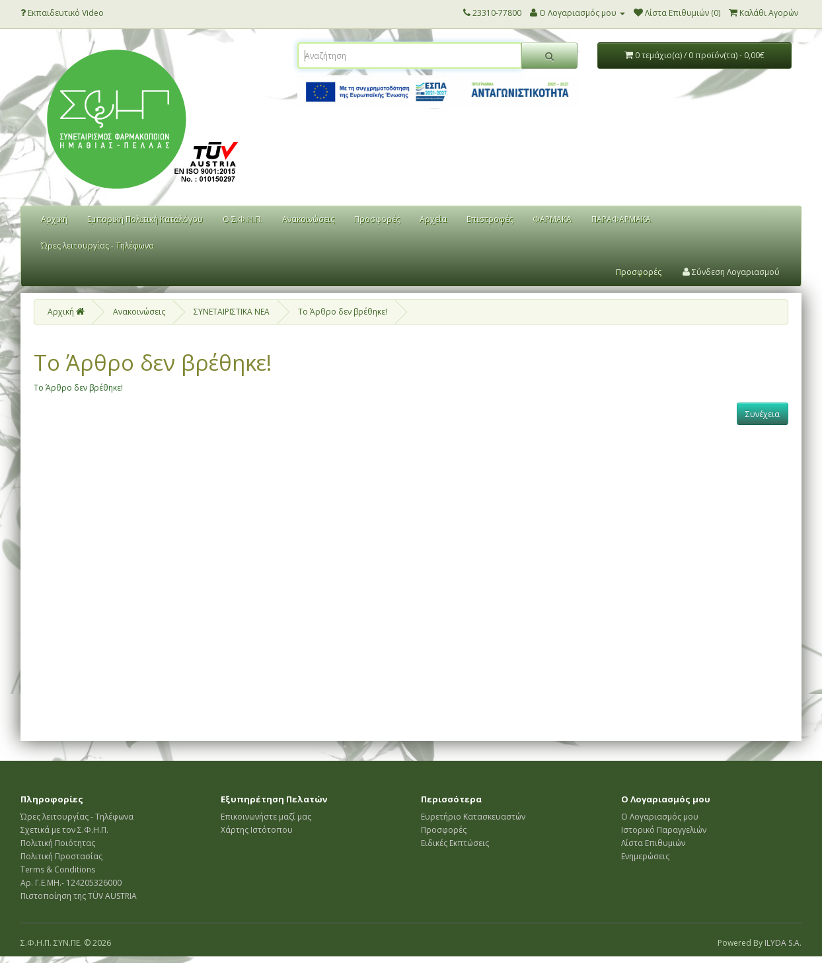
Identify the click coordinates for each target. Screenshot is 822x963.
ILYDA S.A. (783, 942)
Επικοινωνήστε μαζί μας (266, 816)
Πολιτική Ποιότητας (57, 843)
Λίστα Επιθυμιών (653, 843)
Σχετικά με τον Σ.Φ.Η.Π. (64, 829)
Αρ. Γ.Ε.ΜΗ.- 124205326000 (71, 882)
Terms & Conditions (57, 869)
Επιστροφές (490, 219)
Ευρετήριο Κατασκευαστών (473, 816)
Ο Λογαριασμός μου (659, 816)
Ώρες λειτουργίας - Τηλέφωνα (97, 245)
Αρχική (54, 219)
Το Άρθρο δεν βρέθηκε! (342, 311)
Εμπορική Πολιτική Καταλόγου (145, 219)
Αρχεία (433, 219)
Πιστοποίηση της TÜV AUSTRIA (78, 896)
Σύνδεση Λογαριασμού (731, 272)
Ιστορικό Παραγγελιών (663, 829)
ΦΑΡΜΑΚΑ (552, 219)
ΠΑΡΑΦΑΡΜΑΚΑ (621, 219)
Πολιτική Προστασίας (61, 856)
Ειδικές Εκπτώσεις (455, 843)
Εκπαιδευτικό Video (62, 13)
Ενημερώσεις (645, 856)
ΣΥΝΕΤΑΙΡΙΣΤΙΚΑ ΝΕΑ (232, 311)
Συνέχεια (762, 414)
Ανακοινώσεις (308, 219)
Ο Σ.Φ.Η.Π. (242, 219)
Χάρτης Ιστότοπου (257, 829)
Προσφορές (377, 219)
